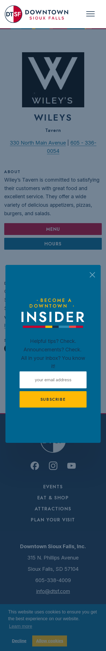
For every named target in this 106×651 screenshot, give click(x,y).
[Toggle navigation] (90, 14)
